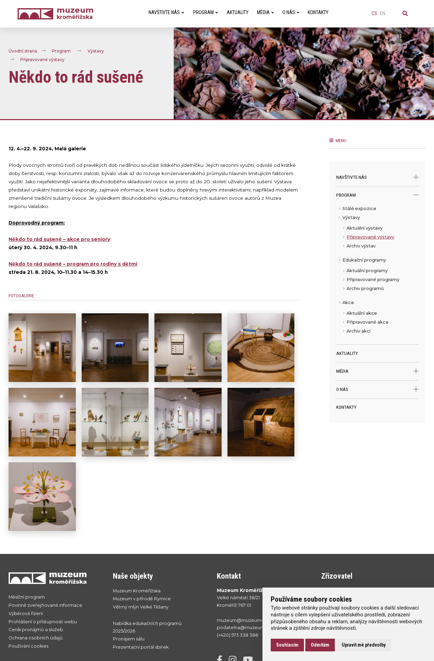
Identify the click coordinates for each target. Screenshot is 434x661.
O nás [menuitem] (290, 12)
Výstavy (95, 51)
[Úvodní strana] (37, 14)
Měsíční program (27, 597)
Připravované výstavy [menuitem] (370, 237)
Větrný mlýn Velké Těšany (140, 607)
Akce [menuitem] (348, 302)
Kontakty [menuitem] (318, 12)
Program (61, 51)
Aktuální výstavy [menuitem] (365, 228)
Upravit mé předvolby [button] (364, 645)
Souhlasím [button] (287, 645)
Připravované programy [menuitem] (373, 279)
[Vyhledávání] (405, 14)
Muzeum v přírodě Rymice (142, 598)
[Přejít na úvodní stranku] (54, 577)
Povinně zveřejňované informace (45, 605)
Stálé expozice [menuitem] (359, 208)
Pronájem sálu (128, 638)
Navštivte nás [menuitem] (166, 12)
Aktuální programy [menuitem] (367, 270)
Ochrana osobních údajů (36, 637)
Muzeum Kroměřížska (137, 590)
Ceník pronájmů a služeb (36, 629)
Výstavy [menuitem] (351, 217)
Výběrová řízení (26, 613)
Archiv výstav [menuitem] (361, 245)
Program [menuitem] (205, 12)
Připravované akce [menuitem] (368, 322)
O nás (377, 389)
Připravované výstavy (42, 59)
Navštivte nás (377, 177)
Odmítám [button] (320, 645)
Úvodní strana (23, 51)
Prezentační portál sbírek (140, 647)
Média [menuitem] (265, 12)
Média (377, 371)
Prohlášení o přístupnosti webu (43, 621)
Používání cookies (28, 646)
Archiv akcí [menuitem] (359, 331)
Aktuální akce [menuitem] (362, 313)
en (382, 13)
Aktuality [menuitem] (237, 12)
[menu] (377, 274)
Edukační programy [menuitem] (364, 260)
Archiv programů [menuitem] (365, 288)
